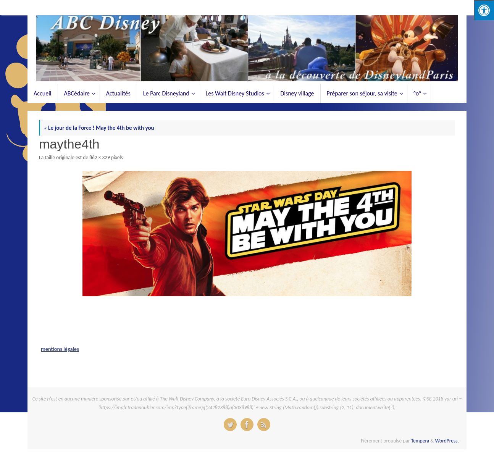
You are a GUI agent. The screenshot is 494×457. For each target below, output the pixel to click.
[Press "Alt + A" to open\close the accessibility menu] (484, 10)
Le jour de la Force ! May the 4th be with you (99, 127)
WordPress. (447, 441)
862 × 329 (99, 157)
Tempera (420, 441)
